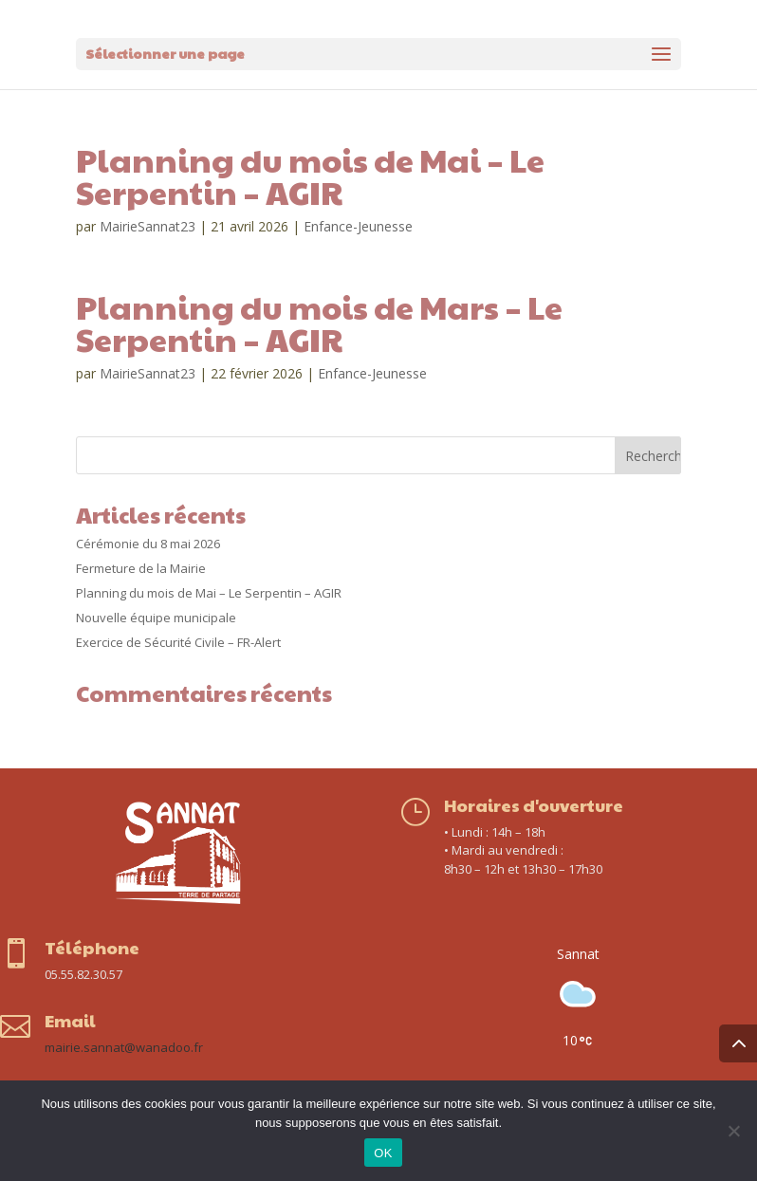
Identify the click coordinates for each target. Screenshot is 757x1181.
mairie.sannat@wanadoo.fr (124, 1047)
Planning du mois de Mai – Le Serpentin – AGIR (310, 175)
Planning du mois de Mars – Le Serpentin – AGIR (319, 322)
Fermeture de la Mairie (141, 568)
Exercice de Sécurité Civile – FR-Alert (178, 642)
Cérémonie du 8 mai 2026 (148, 543)
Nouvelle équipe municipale (156, 617)
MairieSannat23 (147, 226)
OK (383, 1153)
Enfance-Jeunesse (358, 226)
